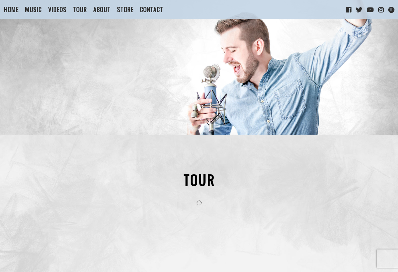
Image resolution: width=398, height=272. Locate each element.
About (102, 9)
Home (11, 9)
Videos (57, 9)
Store (125, 9)
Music (33, 9)
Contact (151, 9)
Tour (80, 9)
